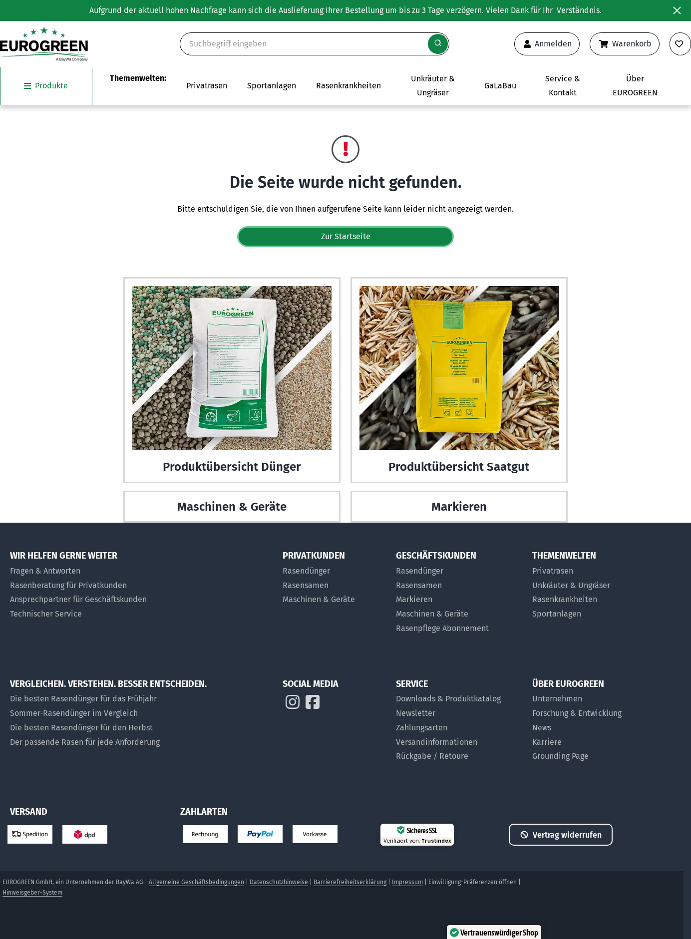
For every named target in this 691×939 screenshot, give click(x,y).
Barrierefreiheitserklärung (350, 882)
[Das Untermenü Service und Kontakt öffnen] (562, 86)
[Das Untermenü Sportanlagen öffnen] (271, 86)
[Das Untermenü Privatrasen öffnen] (206, 86)
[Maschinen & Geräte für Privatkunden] (334, 600)
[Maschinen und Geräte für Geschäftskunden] (459, 614)
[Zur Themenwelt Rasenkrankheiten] (348, 86)
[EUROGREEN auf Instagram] (293, 704)
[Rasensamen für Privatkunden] (334, 586)
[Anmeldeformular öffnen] (547, 43)
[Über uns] (584, 699)
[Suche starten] (438, 44)
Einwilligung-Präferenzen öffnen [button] (472, 882)
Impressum (407, 882)
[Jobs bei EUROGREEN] (584, 742)
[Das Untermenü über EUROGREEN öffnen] (635, 86)
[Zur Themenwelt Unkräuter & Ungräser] (432, 86)
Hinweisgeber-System (32, 892)
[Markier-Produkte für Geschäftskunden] (459, 600)
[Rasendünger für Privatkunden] (334, 571)
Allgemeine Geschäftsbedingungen (196, 882)
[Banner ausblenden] (677, 10)
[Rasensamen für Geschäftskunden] (459, 586)
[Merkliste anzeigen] (680, 43)
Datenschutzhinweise (279, 882)
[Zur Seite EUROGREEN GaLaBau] (500, 86)
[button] (652, 900)
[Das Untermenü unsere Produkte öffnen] (46, 86)
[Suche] (314, 43)
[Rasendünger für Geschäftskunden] (459, 571)
